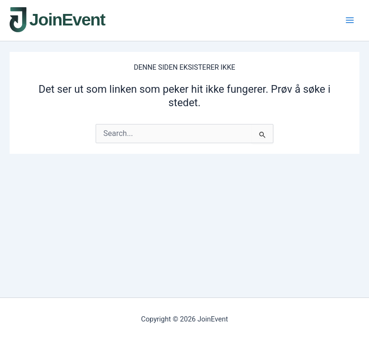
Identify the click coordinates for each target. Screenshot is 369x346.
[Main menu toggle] (349, 20)
